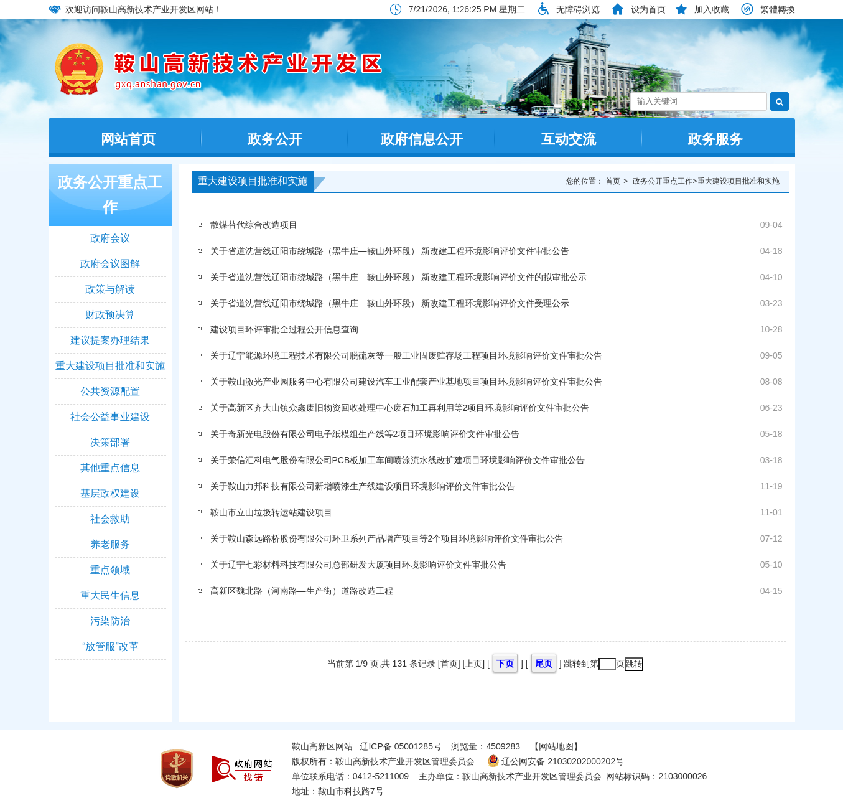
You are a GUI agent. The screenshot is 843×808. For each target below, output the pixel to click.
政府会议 (110, 238)
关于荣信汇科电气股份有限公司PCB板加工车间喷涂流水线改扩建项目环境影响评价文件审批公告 (397, 460)
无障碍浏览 (578, 9)
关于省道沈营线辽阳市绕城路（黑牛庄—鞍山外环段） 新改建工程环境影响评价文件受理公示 (390, 303)
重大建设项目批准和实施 (110, 365)
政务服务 (715, 139)
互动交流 (568, 139)
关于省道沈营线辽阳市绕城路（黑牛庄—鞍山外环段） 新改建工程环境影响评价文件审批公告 (390, 251)
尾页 (543, 664)
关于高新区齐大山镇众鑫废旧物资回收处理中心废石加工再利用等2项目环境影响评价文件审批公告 (400, 408)
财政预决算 (110, 314)
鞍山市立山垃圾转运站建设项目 (271, 512)
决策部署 (110, 442)
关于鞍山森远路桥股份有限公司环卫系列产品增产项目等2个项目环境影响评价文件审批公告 (387, 538)
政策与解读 (110, 289)
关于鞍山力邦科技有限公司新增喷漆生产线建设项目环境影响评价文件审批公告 (362, 486)
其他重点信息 (110, 468)
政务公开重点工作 (110, 194)
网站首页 (128, 139)
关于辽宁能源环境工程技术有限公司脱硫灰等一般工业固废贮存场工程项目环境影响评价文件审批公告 (406, 355)
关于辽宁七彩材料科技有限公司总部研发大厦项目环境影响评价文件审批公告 (358, 565)
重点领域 (110, 570)
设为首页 (648, 9)
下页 (505, 664)
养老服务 (110, 544)
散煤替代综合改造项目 (253, 225)
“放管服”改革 (110, 646)
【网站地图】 (556, 746)
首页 (612, 181)
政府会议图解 (110, 263)
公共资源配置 (110, 391)
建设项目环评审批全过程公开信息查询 (284, 329)
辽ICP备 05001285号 (401, 746)
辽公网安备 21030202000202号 (555, 761)
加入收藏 (711, 9)
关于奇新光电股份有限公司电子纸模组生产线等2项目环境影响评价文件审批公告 (365, 434)
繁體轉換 (777, 9)
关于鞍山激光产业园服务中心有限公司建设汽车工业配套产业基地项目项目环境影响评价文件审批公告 (406, 382)
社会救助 (110, 519)
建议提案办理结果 (110, 340)
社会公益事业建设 (110, 416)
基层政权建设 (110, 493)
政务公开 (275, 139)
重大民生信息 (110, 595)
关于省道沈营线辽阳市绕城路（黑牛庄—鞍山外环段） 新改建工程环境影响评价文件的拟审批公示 (398, 277)
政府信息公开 (422, 139)
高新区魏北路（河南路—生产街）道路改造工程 (301, 591)
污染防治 (110, 621)
